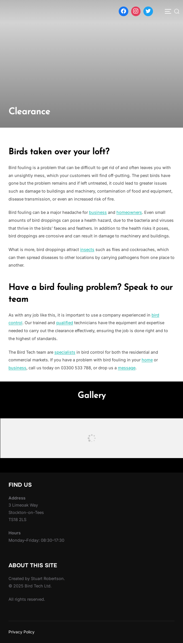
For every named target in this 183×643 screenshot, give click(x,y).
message (126, 367)
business (98, 212)
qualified (64, 322)
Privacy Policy (21, 631)
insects (87, 249)
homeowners (129, 212)
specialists (64, 352)
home (147, 359)
